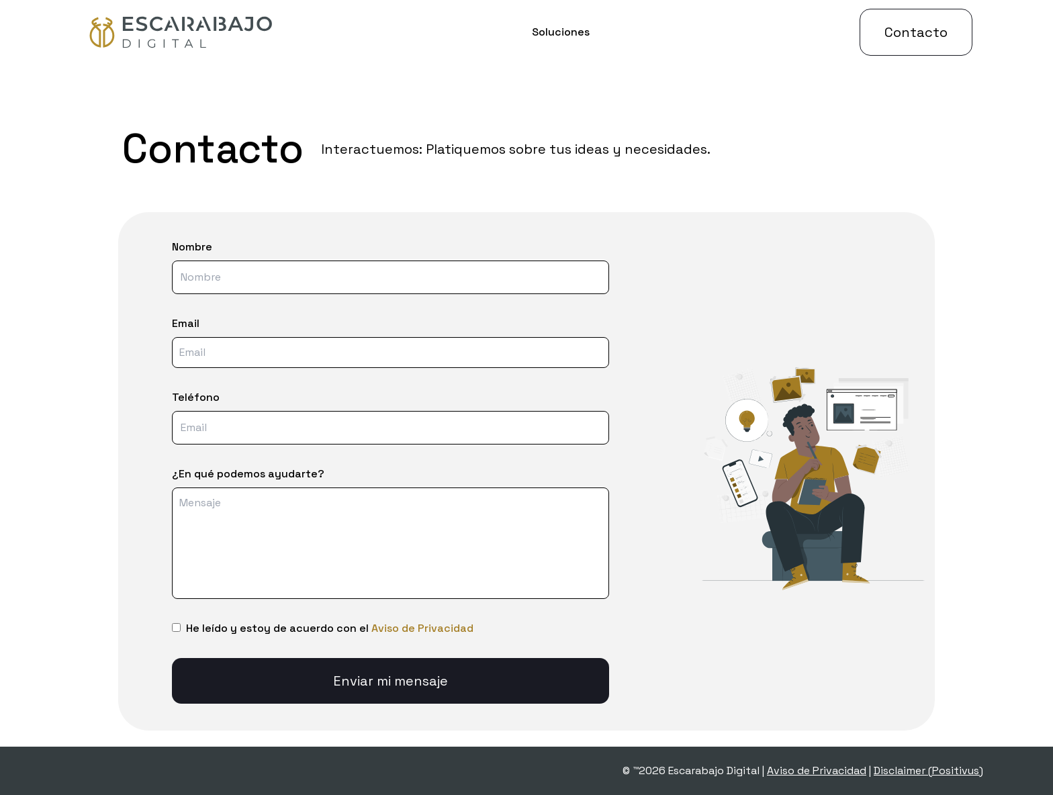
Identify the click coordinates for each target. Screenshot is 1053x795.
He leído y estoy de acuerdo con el (329, 628)
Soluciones (561, 32)
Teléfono (196, 397)
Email (185, 323)
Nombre (192, 247)
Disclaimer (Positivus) (928, 770)
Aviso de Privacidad (422, 628)
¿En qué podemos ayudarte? (248, 474)
